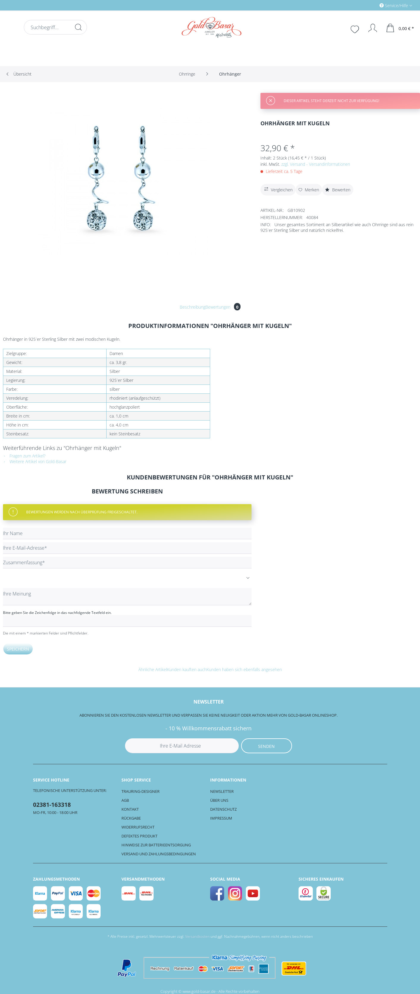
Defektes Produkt (139, 836)
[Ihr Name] (127, 533)
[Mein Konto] (370, 28)
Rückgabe (131, 818)
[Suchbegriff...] (55, 27)
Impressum (221, 818)
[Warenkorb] (400, 28)
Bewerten (337, 190)
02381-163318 (52, 805)
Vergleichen (278, 189)
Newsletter (222, 791)
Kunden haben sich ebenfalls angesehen (244, 669)
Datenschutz (223, 809)
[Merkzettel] (355, 28)
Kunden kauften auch (187, 669)
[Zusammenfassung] (127, 562)
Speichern (18, 649)
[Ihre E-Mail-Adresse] (127, 548)
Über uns (219, 800)
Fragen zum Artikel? (24, 456)
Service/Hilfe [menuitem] (394, 5)
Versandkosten (197, 936)
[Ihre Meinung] (127, 596)
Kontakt (130, 809)
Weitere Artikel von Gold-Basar (34, 461)
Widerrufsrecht (137, 827)
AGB (125, 800)
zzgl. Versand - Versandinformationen (315, 164)
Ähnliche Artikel (152, 669)
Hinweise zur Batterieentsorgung (156, 845)
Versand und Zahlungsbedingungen (158, 854)
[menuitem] (370, 5)
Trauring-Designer (140, 791)
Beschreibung (192, 307)
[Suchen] (78, 27)
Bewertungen (223, 307)
